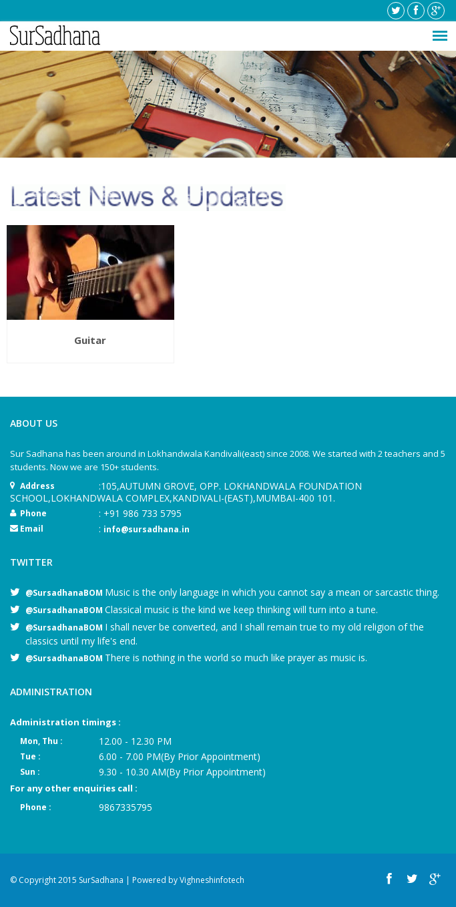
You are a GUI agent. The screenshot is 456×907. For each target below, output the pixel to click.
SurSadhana (101, 880)
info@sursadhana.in (146, 529)
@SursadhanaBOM (65, 592)
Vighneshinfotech (212, 880)
